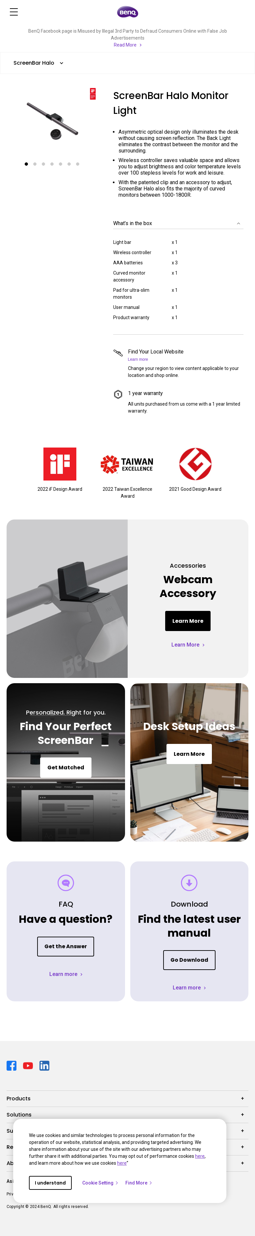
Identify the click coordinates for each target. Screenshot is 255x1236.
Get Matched (65, 767)
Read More (125, 45)
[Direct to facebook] (12, 1065)
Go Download (189, 960)
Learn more (138, 359)
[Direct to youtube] (28, 1065)
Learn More (187, 621)
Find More (139, 1183)
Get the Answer (65, 946)
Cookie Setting (100, 1183)
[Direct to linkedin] (44, 1065)
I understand (50, 1183)
